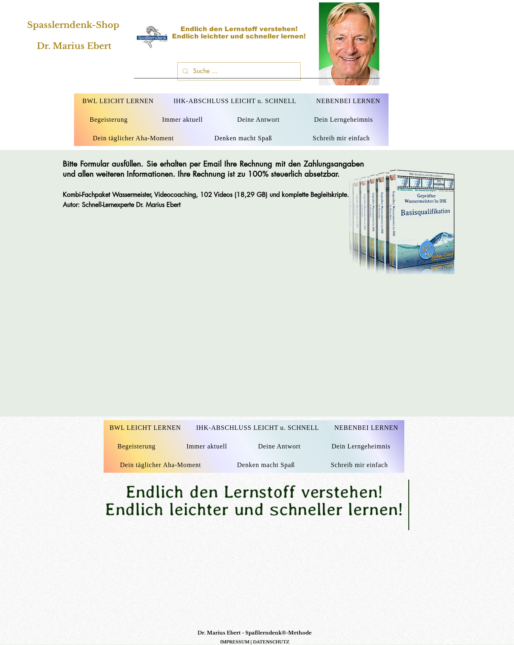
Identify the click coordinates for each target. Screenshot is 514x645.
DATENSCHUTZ (271, 642)
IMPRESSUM (234, 642)
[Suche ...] (238, 71)
